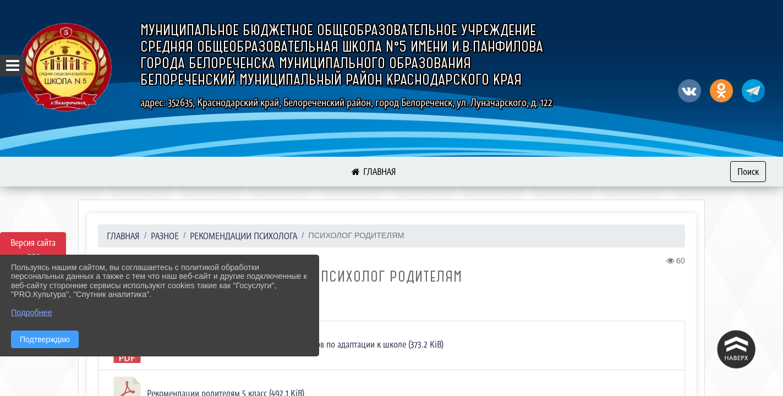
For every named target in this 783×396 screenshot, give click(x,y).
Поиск (748, 172)
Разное (165, 236)
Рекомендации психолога (243, 236)
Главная (123, 236)
